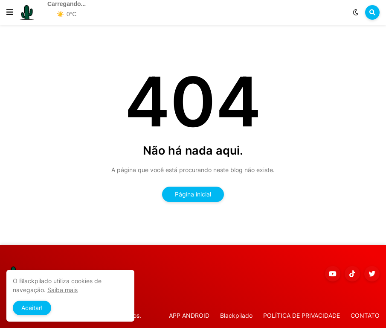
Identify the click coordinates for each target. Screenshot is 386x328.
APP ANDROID (189, 315)
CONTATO (365, 315)
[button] (10, 12)
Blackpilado (236, 315)
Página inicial (193, 194)
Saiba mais (62, 289)
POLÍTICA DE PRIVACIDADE (301, 315)
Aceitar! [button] (32, 307)
